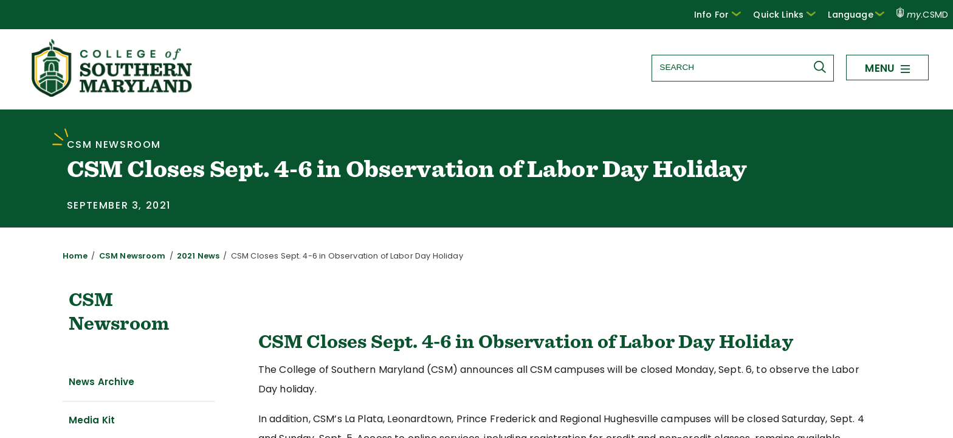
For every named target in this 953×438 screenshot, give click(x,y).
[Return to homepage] (113, 93)
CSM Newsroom (124, 255)
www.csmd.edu (815, 419)
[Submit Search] (822, 67)
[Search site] (742, 67)
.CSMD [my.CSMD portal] (922, 14)
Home (73, 255)
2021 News (185, 255)
